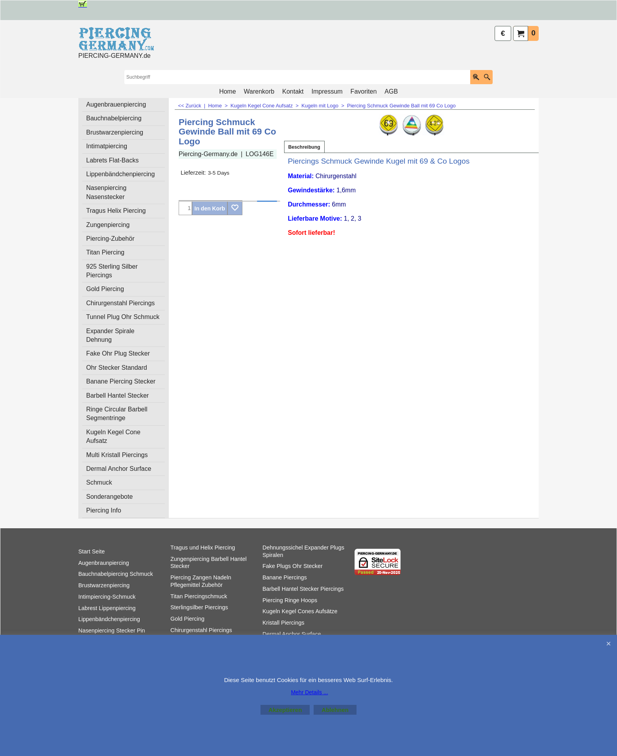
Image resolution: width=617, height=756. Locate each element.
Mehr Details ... (309, 692)
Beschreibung (304, 147)
